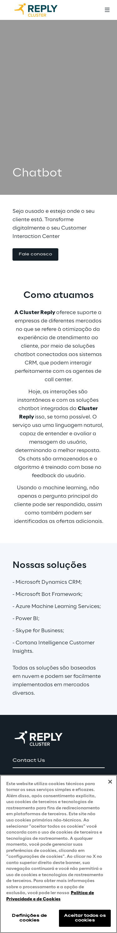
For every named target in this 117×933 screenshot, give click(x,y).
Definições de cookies (29, 918)
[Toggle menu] (107, 10)
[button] (35, 254)
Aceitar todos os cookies (85, 918)
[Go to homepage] (42, 10)
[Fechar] (110, 782)
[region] (58, 854)
